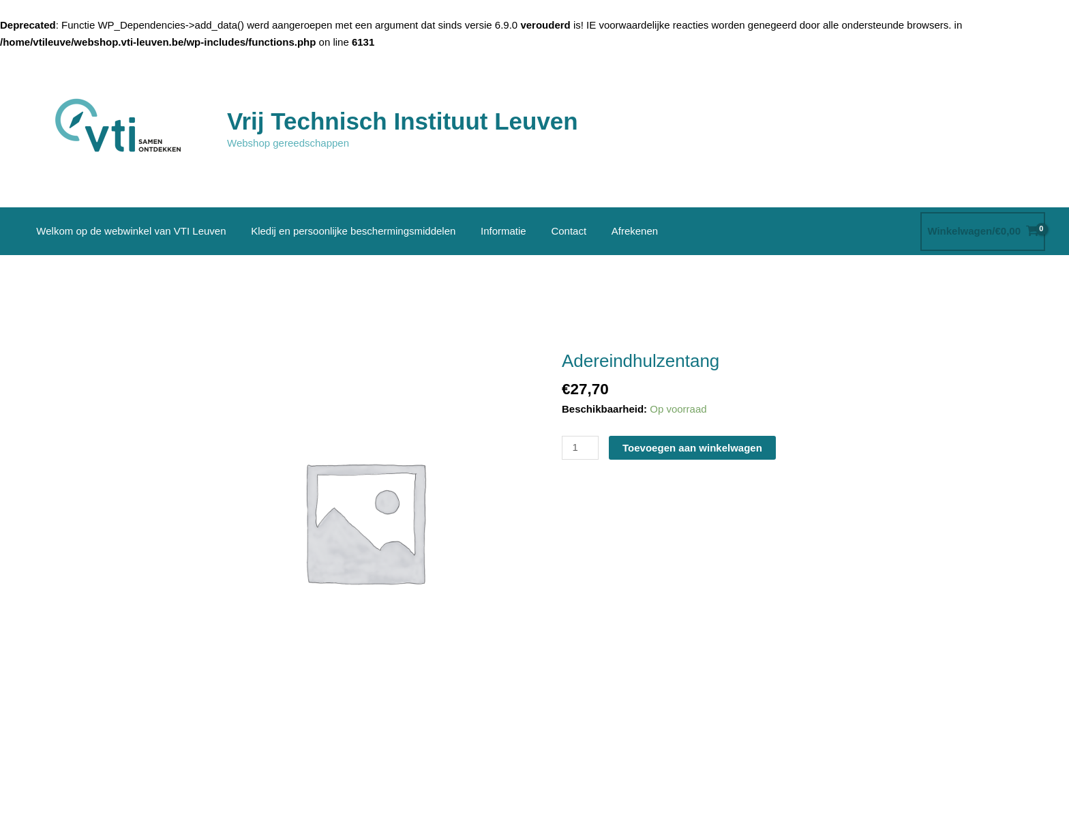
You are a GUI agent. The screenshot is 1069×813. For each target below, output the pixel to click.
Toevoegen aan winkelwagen (692, 448)
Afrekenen (614, 231)
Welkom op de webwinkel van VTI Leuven (129, 231)
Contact (553, 231)
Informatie (492, 231)
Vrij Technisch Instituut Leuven (402, 121)
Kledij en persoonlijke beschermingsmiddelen (346, 231)
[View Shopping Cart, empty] (982, 231)
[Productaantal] (580, 448)
